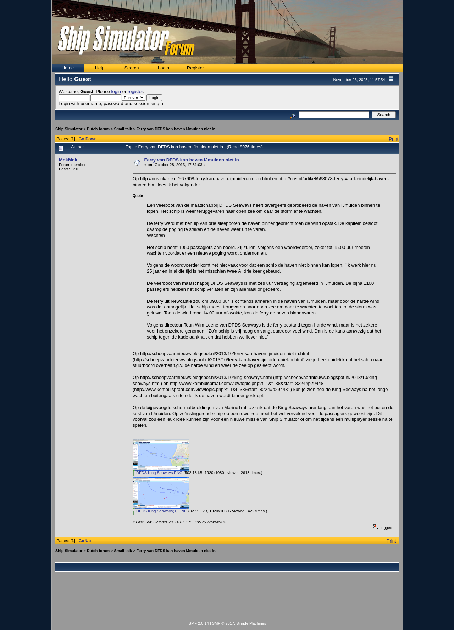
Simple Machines (251, 623)
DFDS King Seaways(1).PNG (160, 511)
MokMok (68, 160)
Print (393, 139)
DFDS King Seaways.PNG (157, 473)
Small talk (123, 129)
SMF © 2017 (223, 623)
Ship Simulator (68, 129)
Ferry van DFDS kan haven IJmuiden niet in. (176, 129)
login (116, 91)
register (135, 91)
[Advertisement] (227, 600)
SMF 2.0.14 (199, 623)
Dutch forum (98, 129)
